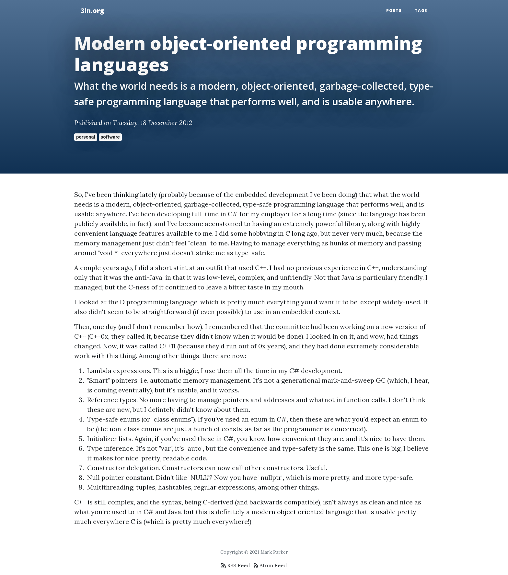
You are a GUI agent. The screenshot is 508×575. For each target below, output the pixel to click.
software (110, 137)
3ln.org (92, 10)
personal (85, 137)
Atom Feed (270, 565)
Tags (421, 10)
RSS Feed (235, 565)
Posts (394, 10)
